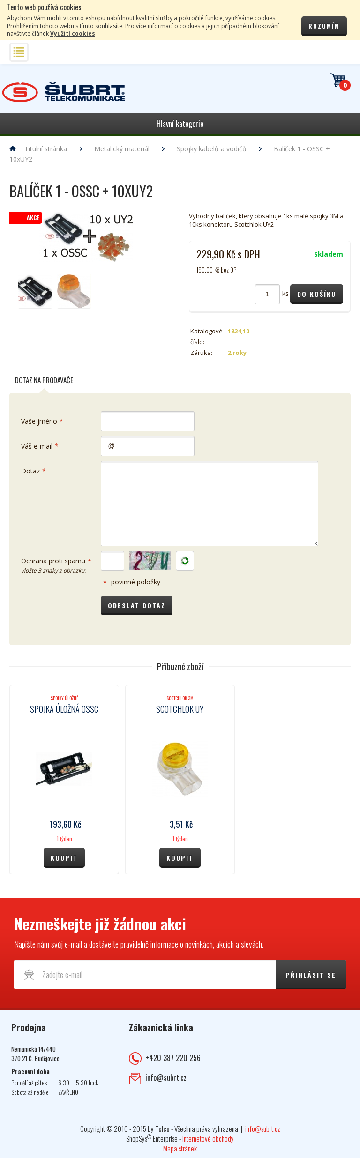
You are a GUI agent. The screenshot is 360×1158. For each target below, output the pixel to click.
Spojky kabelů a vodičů (212, 148)
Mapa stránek (180, 1148)
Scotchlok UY (180, 709)
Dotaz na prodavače (44, 380)
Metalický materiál (122, 148)
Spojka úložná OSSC (64, 709)
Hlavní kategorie (180, 123)
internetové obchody (208, 1138)
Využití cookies (72, 33)
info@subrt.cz (166, 1077)
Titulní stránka (45, 148)
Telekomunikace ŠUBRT (63, 92)
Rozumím (324, 26)
